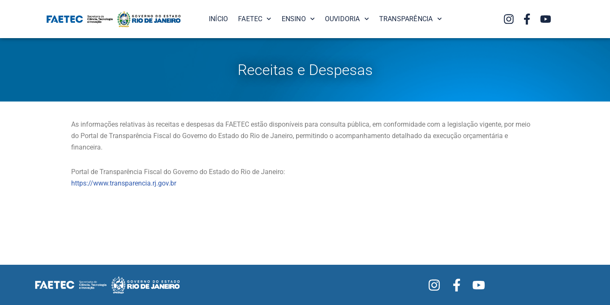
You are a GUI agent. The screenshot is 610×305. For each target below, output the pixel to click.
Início (218, 19)
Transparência (410, 18)
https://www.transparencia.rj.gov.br (123, 183)
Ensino (298, 18)
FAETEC (254, 18)
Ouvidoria (347, 18)
